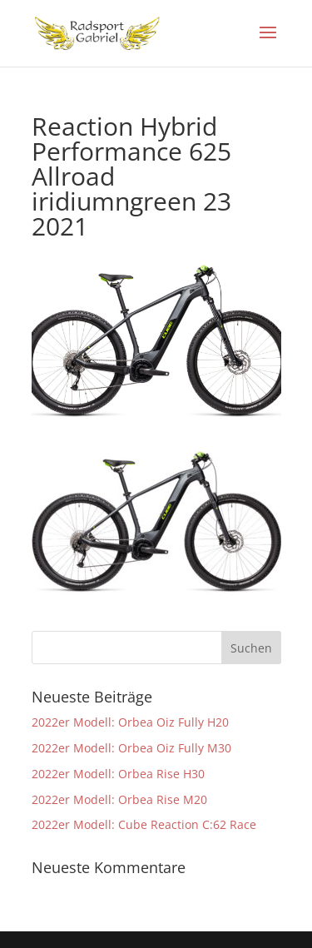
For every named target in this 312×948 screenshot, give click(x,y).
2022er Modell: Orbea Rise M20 (119, 799)
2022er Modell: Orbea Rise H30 (118, 774)
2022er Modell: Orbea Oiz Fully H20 (130, 722)
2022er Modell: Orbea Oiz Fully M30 (131, 748)
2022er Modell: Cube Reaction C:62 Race (144, 824)
